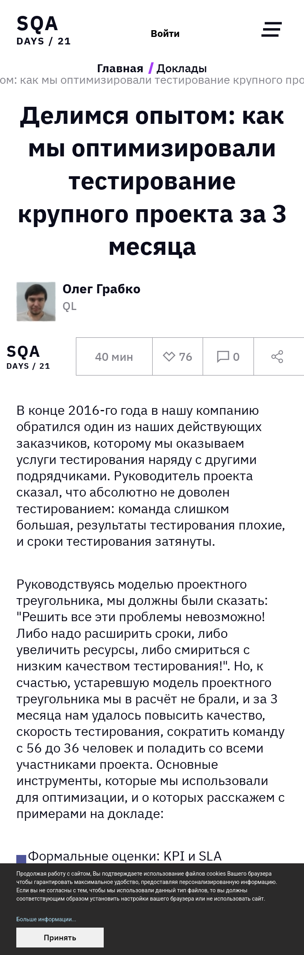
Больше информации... (46, 919)
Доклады (182, 68)
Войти (165, 34)
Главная (120, 68)
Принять (60, 937)
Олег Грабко (101, 289)
